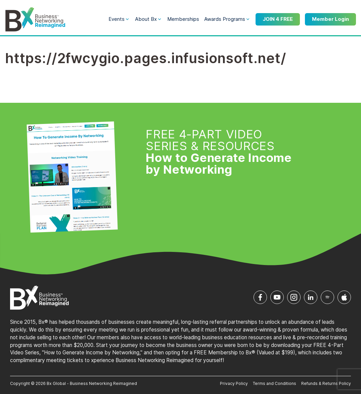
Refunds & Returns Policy (326, 383)
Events (116, 19)
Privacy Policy (234, 383)
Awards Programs (224, 19)
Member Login (330, 19)
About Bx (146, 19)
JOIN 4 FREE (278, 19)
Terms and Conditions (274, 383)
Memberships (183, 19)
